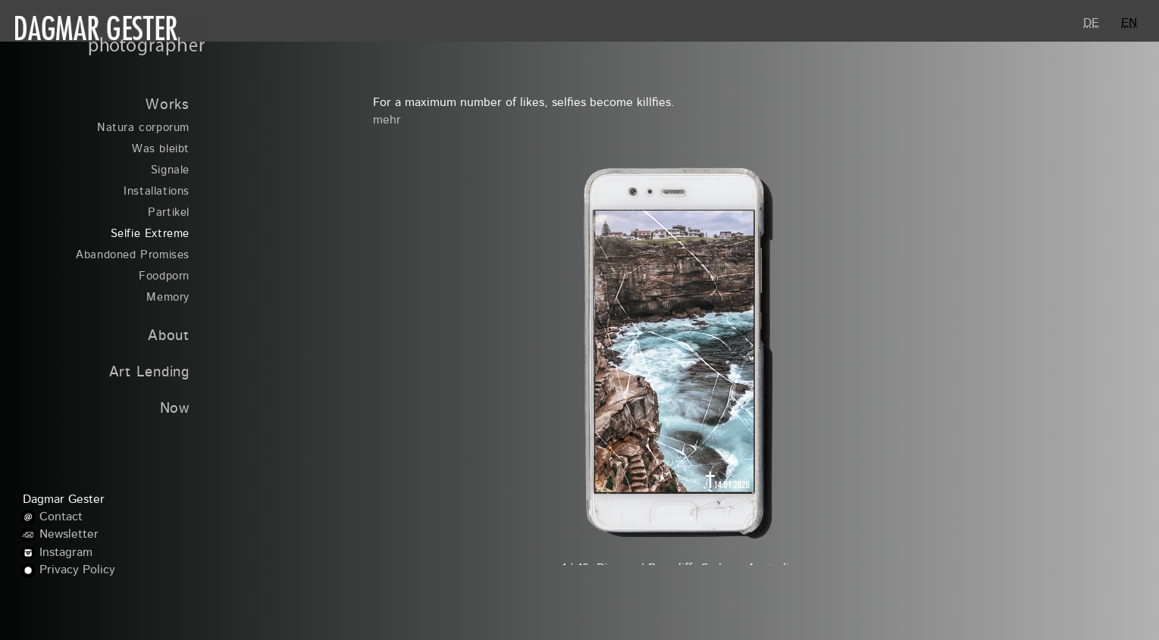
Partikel (169, 213)
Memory (168, 298)
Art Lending (149, 373)
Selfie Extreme (150, 234)
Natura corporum (143, 128)
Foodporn (164, 277)
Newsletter (69, 535)
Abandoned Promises (133, 255)
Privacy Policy (77, 570)
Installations (157, 192)
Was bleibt (161, 149)
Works (168, 105)
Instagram (65, 553)
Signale (170, 170)
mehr (387, 120)
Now (175, 409)
